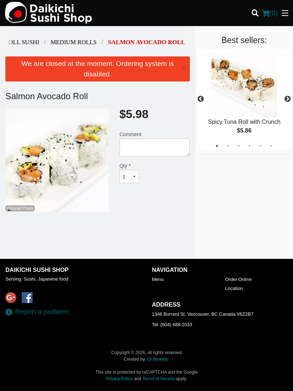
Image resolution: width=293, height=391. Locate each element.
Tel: (172, 324)
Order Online (238, 279)
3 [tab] (238, 146)
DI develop (157, 359)
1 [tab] (217, 146)
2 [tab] (227, 146)
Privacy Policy (119, 378)
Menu (158, 279)
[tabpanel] (244, 99)
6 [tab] (271, 146)
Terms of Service (158, 378)
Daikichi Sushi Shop (36, 270)
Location (234, 288)
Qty (129, 173)
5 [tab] (260, 146)
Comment (155, 143)
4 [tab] (249, 146)
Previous (200, 99)
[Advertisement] (97, 235)
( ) (270, 13)
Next (287, 99)
